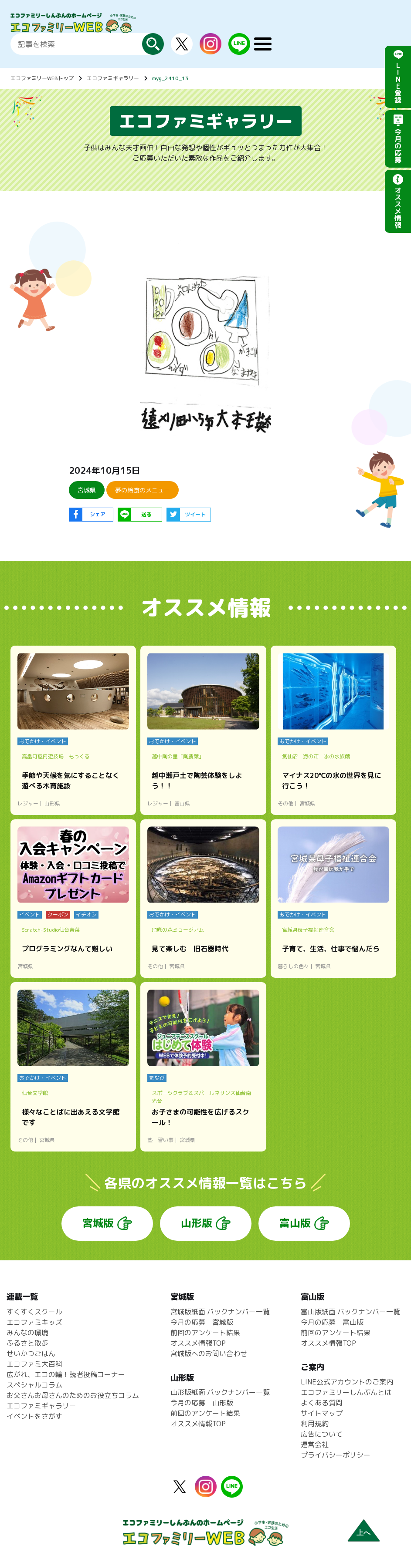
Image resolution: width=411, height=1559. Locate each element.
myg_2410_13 (170, 78)
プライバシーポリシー (335, 1455)
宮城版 (98, 1223)
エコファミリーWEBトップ (42, 78)
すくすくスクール (34, 1312)
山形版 (196, 1223)
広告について (322, 1434)
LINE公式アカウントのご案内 (347, 1382)
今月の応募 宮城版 (201, 1322)
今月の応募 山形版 (201, 1402)
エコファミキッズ (34, 1322)
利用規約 (315, 1423)
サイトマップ (322, 1413)
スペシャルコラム (34, 1385)
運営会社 (315, 1444)
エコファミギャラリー (113, 78)
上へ (363, 1532)
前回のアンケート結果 (205, 1332)
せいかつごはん (31, 1353)
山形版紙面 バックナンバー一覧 (220, 1392)
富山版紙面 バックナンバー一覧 (350, 1312)
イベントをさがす (34, 1416)
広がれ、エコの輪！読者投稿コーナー (66, 1374)
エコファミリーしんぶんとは (346, 1392)
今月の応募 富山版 (332, 1322)
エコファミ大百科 (34, 1364)
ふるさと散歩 (27, 1343)
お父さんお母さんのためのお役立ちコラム (73, 1395)
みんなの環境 (27, 1332)
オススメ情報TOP (198, 1343)
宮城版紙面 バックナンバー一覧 (220, 1312)
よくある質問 (322, 1402)
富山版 (295, 1223)
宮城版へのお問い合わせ (208, 1353)
